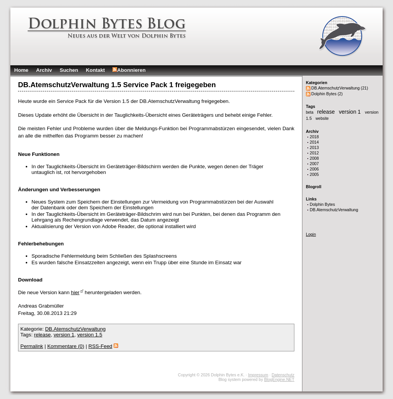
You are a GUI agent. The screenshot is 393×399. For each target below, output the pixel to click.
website (322, 118)
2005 (314, 174)
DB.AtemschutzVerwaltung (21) (339, 88)
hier (75, 292)
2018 (314, 136)
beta (310, 112)
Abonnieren (128, 70)
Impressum (258, 375)
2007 (314, 163)
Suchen (69, 70)
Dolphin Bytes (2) (327, 93)
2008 (314, 158)
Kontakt (95, 70)
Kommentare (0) (65, 346)
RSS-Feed (103, 346)
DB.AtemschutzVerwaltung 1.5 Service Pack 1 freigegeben (117, 85)
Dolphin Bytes (322, 204)
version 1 (350, 112)
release (326, 112)
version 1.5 (89, 335)
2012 (314, 153)
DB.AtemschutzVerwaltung (334, 209)
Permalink (31, 346)
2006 (314, 169)
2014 (314, 142)
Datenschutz (283, 375)
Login (311, 234)
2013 (314, 147)
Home (21, 70)
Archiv (44, 70)
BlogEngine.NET (279, 379)
